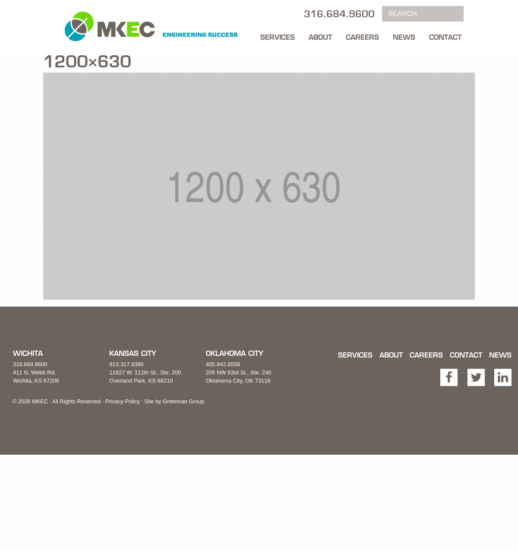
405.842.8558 (223, 364)
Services (277, 37)
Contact (445, 37)
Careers (362, 37)
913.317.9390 (126, 364)
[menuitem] (277, 34)
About (320, 37)
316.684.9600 (30, 364)
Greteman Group (183, 401)
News (404, 37)
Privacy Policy (122, 401)
